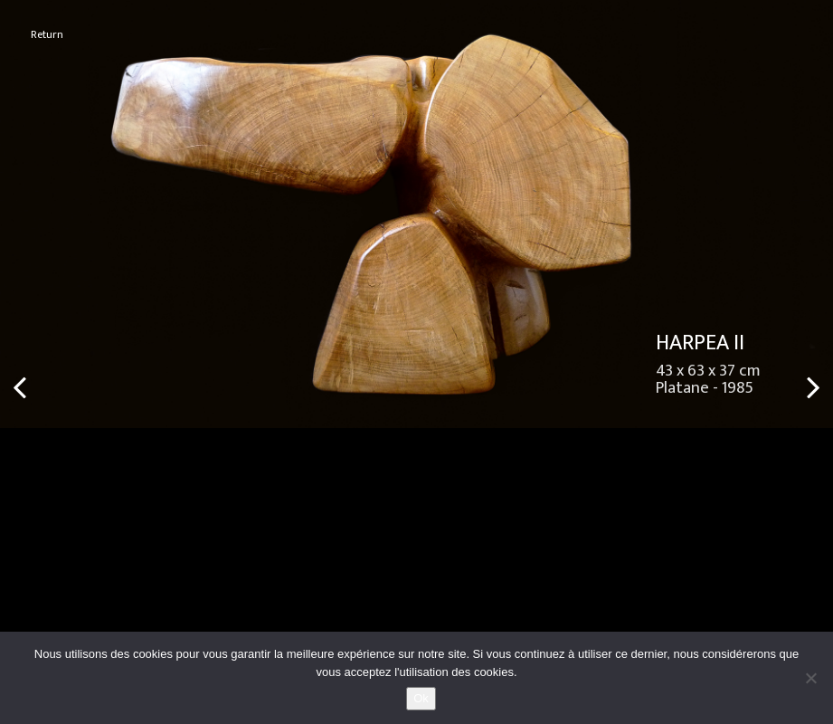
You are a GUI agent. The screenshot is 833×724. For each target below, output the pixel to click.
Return (47, 35)
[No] (810, 678)
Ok (421, 698)
